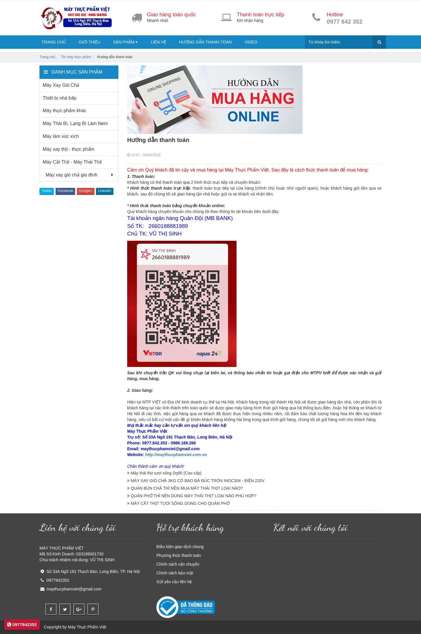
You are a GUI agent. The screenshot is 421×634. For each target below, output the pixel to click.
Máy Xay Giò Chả (61, 85)
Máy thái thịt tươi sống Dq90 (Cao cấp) (164, 473)
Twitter (47, 191)
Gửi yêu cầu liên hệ (174, 581)
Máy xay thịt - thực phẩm (68, 149)
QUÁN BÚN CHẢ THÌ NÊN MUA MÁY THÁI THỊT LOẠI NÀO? (185, 488)
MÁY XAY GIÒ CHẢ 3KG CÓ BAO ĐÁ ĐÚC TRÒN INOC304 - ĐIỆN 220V (196, 480)
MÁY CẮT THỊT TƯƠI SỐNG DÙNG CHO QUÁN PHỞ (178, 503)
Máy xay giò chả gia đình (70, 174)
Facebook (65, 191)
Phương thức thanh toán (178, 555)
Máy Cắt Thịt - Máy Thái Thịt (72, 162)
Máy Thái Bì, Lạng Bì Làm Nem (75, 123)
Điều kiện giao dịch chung (180, 546)
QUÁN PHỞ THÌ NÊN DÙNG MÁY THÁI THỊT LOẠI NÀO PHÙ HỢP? (191, 495)
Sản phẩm (125, 42)
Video (251, 42)
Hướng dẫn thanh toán (205, 42)
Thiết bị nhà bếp (59, 98)
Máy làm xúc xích (61, 136)
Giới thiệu (89, 42)
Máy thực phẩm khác (65, 110)
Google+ (85, 191)
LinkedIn (104, 191)
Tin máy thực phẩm (76, 57)
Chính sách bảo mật (174, 573)
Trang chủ (54, 42)
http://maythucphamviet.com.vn (176, 454)
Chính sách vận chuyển (177, 564)
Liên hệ (158, 42)
